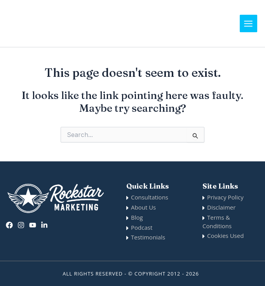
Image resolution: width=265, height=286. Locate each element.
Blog (137, 217)
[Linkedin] (44, 225)
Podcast (141, 227)
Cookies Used (225, 235)
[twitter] (32, 225)
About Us (143, 207)
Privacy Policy (225, 197)
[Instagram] (20, 225)
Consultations (149, 197)
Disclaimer (221, 207)
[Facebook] (9, 225)
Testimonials (148, 237)
